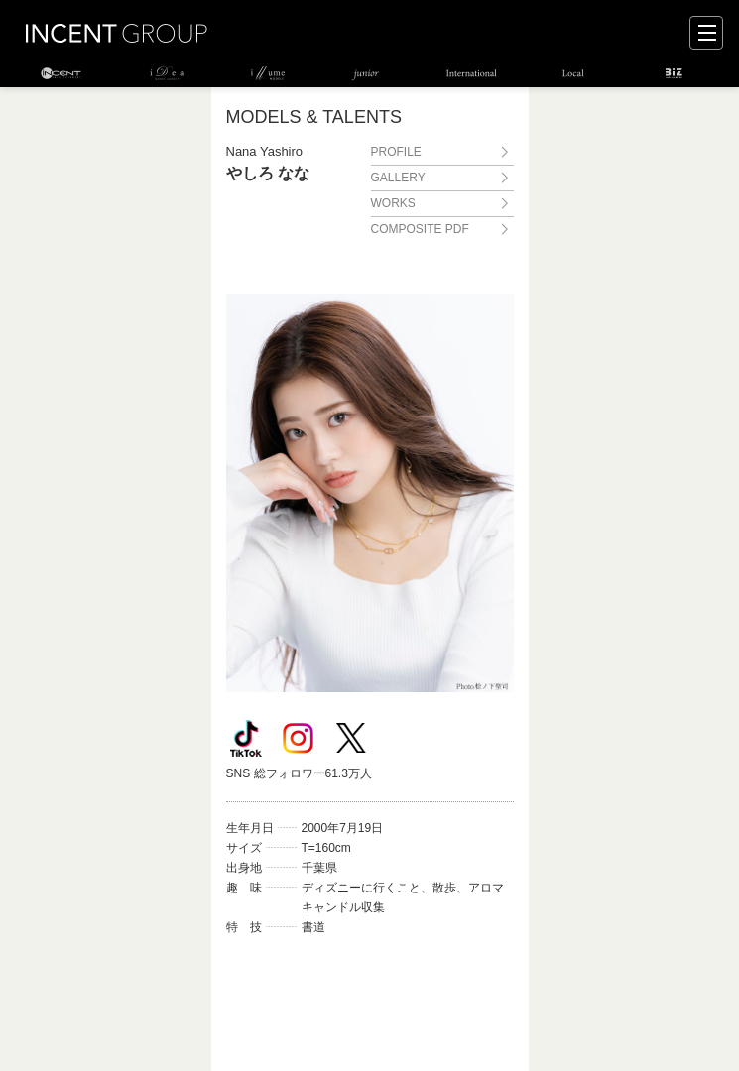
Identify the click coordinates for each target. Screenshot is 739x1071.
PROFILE (396, 152)
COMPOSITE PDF (420, 229)
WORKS (393, 203)
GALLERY (398, 177)
